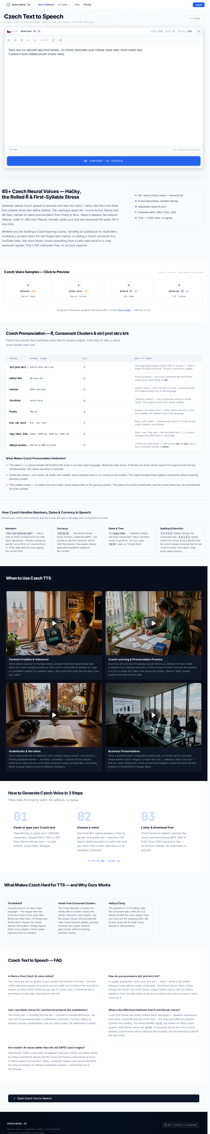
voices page (124, 310)
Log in (199, 4)
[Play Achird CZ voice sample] (129, 291)
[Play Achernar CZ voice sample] (179, 291)
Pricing (87, 4)
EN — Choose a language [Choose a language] (181, 1125)
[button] (83, 31)
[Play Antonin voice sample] (28, 291)
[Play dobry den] (84, 378)
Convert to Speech (103, 161)
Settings (13, 150)
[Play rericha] (84, 389)
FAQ (77, 4)
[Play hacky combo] (84, 434)
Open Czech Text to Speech (32, 1098)
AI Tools (64, 4)
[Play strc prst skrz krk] (84, 367)
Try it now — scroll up (104, 861)
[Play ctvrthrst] (84, 401)
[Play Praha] (84, 412)
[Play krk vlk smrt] (84, 423)
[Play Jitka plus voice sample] (78, 291)
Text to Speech (46, 4)
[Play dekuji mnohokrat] (84, 445)
